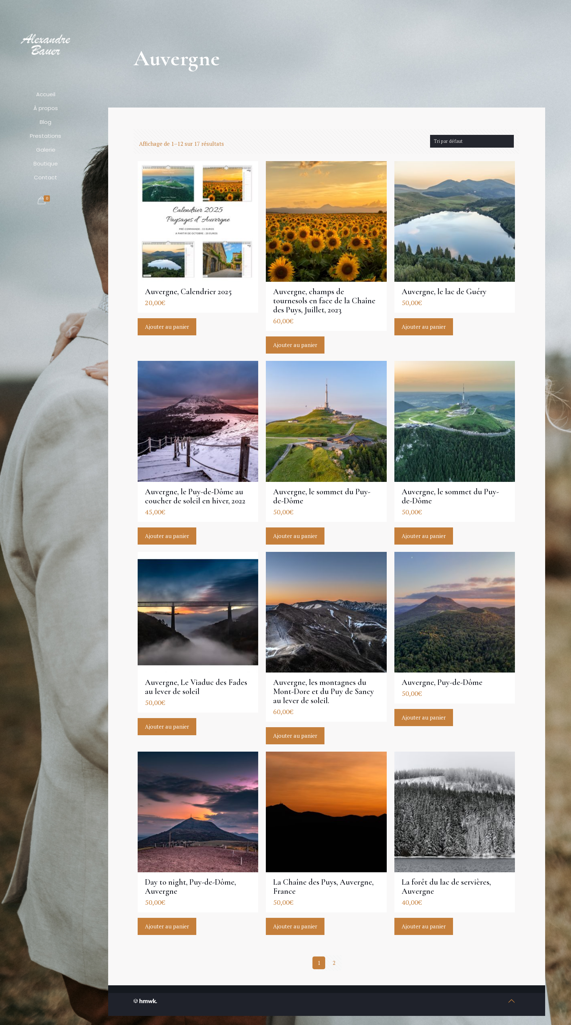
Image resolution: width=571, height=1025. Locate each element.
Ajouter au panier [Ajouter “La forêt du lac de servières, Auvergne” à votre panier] (424, 926)
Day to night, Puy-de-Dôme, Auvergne (190, 886)
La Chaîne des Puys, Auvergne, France (323, 886)
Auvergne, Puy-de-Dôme (442, 682)
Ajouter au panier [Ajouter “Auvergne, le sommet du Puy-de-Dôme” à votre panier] (295, 535)
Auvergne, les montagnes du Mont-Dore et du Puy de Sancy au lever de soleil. (323, 691)
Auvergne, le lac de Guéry (444, 291)
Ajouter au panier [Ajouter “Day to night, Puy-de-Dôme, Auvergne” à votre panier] (167, 926)
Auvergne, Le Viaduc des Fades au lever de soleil (196, 687)
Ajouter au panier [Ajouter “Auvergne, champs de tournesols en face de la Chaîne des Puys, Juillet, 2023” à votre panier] (295, 344)
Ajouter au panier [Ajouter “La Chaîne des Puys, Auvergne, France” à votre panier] (295, 926)
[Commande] (472, 141)
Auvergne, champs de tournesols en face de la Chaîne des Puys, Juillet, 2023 (324, 301)
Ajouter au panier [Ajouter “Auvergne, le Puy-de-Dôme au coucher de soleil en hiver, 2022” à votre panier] (167, 535)
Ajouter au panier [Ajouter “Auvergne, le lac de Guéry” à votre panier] (424, 326)
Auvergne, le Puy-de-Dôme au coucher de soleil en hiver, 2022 (195, 496)
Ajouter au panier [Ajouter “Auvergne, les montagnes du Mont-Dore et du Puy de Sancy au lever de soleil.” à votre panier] (295, 735)
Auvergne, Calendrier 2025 (188, 291)
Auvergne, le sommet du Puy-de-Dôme (321, 496)
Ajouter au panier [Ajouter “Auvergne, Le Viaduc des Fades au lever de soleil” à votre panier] (167, 726)
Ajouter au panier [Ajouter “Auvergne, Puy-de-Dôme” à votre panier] (424, 717)
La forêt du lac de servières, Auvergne (446, 886)
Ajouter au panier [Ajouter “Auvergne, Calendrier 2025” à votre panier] (167, 326)
